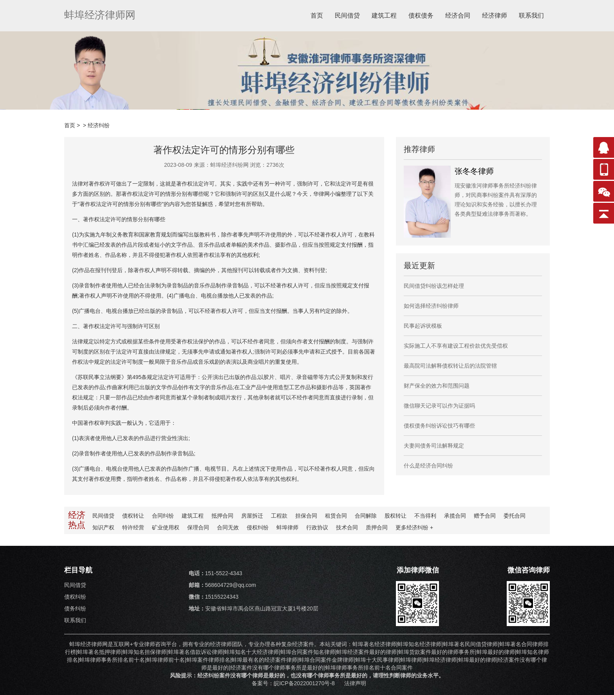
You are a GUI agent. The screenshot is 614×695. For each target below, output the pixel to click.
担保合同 (306, 516)
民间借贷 (347, 15)
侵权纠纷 (258, 527)
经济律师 (494, 15)
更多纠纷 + (414, 527)
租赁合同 (336, 516)
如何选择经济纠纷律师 (431, 306)
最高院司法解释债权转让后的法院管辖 (450, 366)
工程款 (279, 516)
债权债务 (420, 15)
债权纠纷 (75, 597)
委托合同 (515, 516)
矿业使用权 (165, 527)
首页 (317, 15)
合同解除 (366, 516)
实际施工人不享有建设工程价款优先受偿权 (456, 346)
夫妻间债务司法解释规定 (434, 445)
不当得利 (425, 516)
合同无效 (228, 527)
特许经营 (133, 527)
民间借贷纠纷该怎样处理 (434, 286)
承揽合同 (455, 516)
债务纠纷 (75, 608)
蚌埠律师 (287, 527)
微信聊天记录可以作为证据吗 (439, 406)
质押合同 (377, 527)
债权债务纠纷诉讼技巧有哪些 (439, 425)
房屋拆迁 (252, 516)
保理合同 (198, 527)
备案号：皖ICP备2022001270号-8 (294, 683)
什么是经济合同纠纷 (428, 465)
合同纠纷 (163, 516)
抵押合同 (222, 516)
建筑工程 (384, 15)
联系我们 (531, 15)
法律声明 (355, 683)
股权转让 (395, 516)
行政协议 (317, 527)
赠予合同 (485, 516)
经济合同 (457, 15)
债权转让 (133, 516)
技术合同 (347, 527)
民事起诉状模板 (423, 326)
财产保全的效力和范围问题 (437, 386)
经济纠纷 (99, 125)
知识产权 (103, 527)
